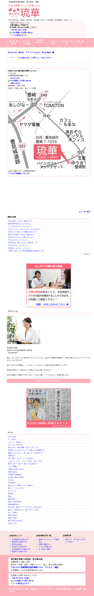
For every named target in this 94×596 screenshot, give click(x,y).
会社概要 (78, 589)
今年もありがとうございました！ (18, 240)
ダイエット (11, 491)
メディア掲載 (12, 466)
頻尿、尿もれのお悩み (14, 520)
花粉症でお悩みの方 (19, 551)
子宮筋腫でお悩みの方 (20, 539)
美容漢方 (10, 455)
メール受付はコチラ (19, 35)
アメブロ (10, 439)
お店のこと (11, 523)
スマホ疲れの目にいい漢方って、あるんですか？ (35, 58)
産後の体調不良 (12, 504)
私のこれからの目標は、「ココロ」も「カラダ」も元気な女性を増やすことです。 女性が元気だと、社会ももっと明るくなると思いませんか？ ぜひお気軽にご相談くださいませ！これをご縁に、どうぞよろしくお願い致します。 (49, 361)
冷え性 (10, 480)
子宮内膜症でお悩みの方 (21, 549)
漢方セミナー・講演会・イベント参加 (19, 485)
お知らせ (10, 436)
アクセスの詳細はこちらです (19, 173)
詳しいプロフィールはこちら (48, 381)
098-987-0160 (15, 78)
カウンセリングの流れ (26, 42)
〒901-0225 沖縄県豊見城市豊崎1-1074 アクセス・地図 (34, 567)
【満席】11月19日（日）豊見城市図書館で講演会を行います (26, 251)
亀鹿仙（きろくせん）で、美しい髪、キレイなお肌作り (24, 453)
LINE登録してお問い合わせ (22, 32)
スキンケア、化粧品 (14, 442)
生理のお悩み (12, 472)
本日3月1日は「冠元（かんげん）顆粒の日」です (22, 242)
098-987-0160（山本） (20, 30)
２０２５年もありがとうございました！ (20, 226)
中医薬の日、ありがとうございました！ (20, 248)
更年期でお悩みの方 (19, 542)
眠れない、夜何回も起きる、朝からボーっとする (22, 510)
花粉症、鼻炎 (12, 518)
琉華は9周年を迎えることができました (19, 223)
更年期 (10, 493)
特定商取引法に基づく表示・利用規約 (22, 589)
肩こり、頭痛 (12, 512)
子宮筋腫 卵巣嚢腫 (14, 474)
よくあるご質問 (53, 42)
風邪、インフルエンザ (14, 488)
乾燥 (9, 496)
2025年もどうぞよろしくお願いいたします (20, 237)
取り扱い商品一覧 (13, 42)
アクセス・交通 (67, 42)
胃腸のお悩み (12, 515)
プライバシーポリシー (46, 589)
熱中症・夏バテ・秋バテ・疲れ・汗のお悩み (21, 464)
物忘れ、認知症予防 (14, 501)
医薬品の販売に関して (65, 589)
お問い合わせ (80, 42)
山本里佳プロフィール (39, 42)
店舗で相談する (44, 544)
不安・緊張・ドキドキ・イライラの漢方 (20, 458)
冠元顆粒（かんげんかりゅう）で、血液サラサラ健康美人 (25, 450)
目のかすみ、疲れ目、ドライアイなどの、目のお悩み (29, 52)
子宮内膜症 (11, 482)
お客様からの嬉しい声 (14, 469)
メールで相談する (45, 547)
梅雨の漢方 (11, 499)
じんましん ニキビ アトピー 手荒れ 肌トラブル (24, 461)
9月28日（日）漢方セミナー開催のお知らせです (22, 232)
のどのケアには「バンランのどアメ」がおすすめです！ (24, 229)
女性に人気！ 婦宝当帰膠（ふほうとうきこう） (22, 447)
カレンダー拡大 (85, 212)
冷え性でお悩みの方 (19, 547)
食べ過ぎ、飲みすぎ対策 (15, 477)
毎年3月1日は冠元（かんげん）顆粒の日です (21, 234)
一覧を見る (86, 254)
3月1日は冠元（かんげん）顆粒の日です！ (20, 221)
